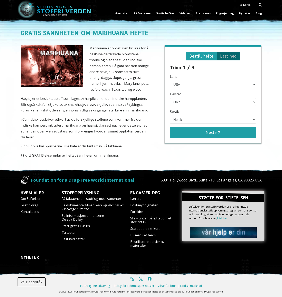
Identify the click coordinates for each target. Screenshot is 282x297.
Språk (174, 111)
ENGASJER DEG (145, 192)
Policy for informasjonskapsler (134, 286)
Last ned (228, 56)
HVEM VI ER (32, 192)
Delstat (175, 94)
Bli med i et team (143, 235)
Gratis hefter (165, 13)
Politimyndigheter (144, 205)
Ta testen (69, 232)
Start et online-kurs (145, 228)
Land (173, 76)
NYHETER (30, 257)
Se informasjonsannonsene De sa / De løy (83, 217)
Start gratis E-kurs (76, 226)
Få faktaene (142, 13)
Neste (213, 132)
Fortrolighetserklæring (95, 286)
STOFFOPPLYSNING (80, 192)
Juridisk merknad (191, 286)
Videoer (184, 13)
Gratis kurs (203, 13)
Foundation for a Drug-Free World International (82, 180)
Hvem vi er (122, 13)
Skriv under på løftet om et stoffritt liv (150, 220)
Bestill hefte (201, 56)
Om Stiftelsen (31, 198)
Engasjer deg (225, 13)
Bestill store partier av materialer (147, 243)
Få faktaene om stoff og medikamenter (91, 198)
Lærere (136, 198)
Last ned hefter (73, 239)
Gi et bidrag (29, 205)
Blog (259, 13)
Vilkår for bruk (167, 286)
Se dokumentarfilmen (93, 207)
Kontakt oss (30, 211)
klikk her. (222, 218)
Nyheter (244, 13)
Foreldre (136, 211)
